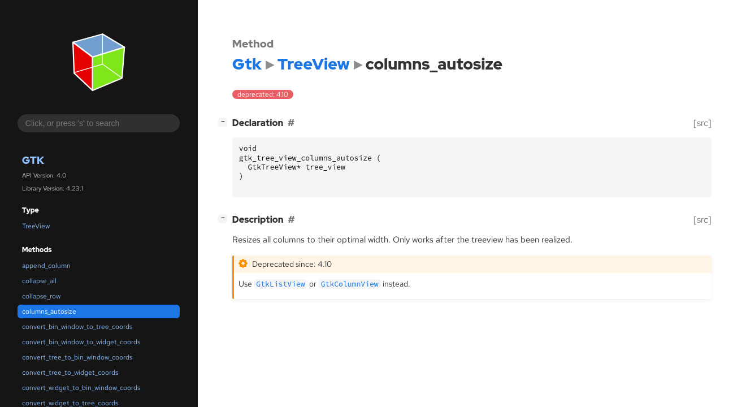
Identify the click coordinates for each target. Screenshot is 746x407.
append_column (46, 265)
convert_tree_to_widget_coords (70, 372)
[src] (702, 123)
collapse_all (39, 280)
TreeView (36, 226)
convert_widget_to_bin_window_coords (81, 387)
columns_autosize (49, 311)
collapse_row (41, 296)
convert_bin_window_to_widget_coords (81, 342)
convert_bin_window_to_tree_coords (77, 326)
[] (225, 122)
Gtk (33, 160)
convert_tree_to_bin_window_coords (77, 357)
